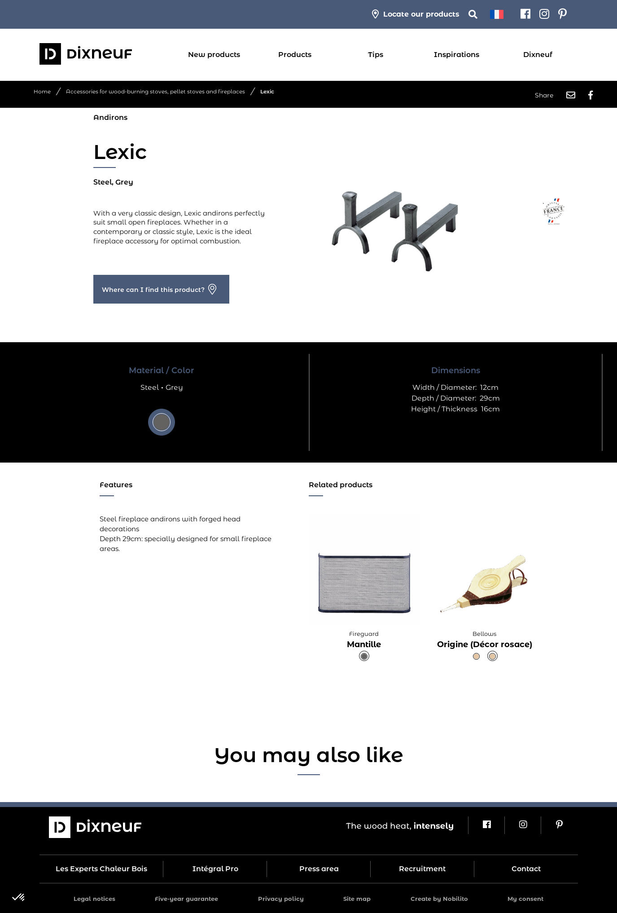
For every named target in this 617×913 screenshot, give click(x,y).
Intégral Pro (215, 868)
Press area (319, 868)
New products (214, 54)
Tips (375, 54)
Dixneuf (537, 54)
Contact (526, 868)
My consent (525, 898)
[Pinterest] (562, 14)
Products (294, 54)
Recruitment (422, 868)
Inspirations (456, 54)
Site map (357, 898)
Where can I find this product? (153, 290)
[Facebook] (525, 14)
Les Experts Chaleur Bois (101, 868)
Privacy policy (281, 898)
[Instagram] (544, 14)
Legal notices (94, 898)
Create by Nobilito (439, 898)
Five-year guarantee (186, 898)
